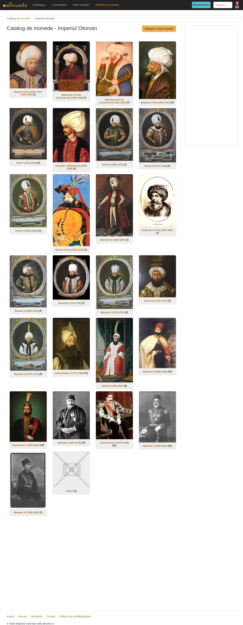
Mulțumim (37, 616)
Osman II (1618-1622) (26, 230)
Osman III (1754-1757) (155, 301)
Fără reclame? (81, 4)
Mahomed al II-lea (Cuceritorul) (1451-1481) (112, 101)
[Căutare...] (222, 5)
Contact (50, 616)
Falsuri (69, 491)
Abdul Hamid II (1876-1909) (114, 442)
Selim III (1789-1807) (112, 385)
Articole (22, 616)
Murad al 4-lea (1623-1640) (69, 249)
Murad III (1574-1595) (155, 166)
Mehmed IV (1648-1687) (112, 240)
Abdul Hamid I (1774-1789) (69, 373)
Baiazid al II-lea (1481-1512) (155, 102)
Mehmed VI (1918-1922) (26, 512)
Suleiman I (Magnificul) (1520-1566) (71, 167)
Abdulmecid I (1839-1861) (25, 445)
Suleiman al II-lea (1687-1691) (157, 230)
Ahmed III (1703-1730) (69, 303)
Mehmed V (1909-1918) (155, 446)
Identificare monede (107, 4)
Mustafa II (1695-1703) (26, 311)
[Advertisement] (93, 564)
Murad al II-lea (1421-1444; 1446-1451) (28, 93)
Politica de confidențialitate (75, 616)
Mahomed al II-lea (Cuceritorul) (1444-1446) (69, 96)
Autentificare (201, 5)
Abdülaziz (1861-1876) (69, 442)
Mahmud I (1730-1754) (113, 312)
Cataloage (39, 4)
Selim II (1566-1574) (112, 164)
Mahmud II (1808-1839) (155, 371)
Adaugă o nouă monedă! (159, 28)
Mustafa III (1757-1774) (26, 374)
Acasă (10, 616)
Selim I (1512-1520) (26, 163)
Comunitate (60, 4)
